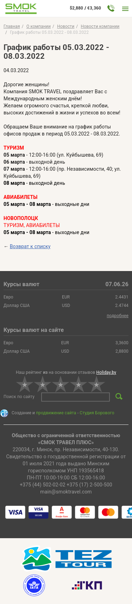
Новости (65, 26)
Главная (12, 26)
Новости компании (100, 26)
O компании (38, 26)
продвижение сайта (56, 412)
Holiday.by (106, 372)
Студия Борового (97, 412)
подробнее (117, 315)
